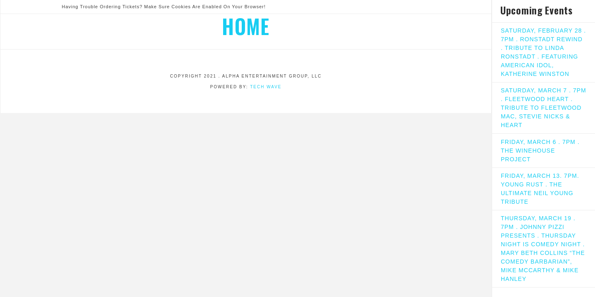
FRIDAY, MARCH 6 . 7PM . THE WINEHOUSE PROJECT (540, 151)
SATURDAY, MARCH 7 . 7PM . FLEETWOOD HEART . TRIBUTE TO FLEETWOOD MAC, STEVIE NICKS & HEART (543, 107)
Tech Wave (265, 87)
